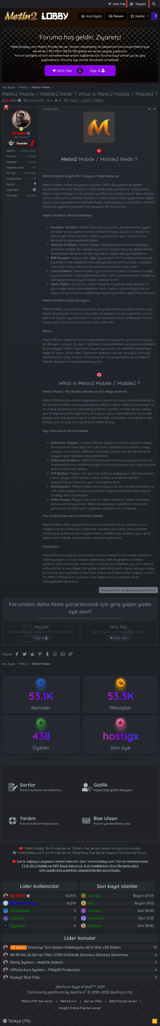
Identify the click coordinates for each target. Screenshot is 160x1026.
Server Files (93, 1001)
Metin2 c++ (68, 1001)
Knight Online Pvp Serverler (80, 1008)
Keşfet (140, 16)
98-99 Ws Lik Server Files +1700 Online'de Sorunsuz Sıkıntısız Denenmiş (69, 955)
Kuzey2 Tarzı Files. (25, 977)
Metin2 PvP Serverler (37, 1001)
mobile (86, 100)
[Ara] (154, 4)
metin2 (74, 100)
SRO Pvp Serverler (123, 1001)
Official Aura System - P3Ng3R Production (45, 969)
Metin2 (69, 159)
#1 (154, 109)
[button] (148, 16)
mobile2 (98, 100)
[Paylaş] (149, 109)
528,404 (31, 195)
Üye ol (98, 70)
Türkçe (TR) (17, 1021)
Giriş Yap (62, 70)
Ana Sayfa (93, 16)
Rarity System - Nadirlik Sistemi (36, 962)
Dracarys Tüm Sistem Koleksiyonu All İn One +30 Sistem (65, 947)
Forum (118, 16)
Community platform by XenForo (80, 992)
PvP (53, 258)
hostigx (121, 735)
